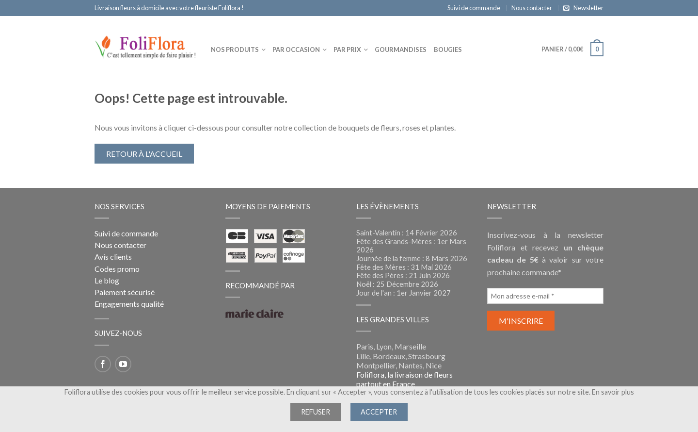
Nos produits (235, 49)
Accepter (379, 412)
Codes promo (117, 268)
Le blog (107, 280)
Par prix (347, 49)
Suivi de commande (473, 8)
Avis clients (113, 256)
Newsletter (588, 8)
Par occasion (296, 49)
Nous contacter (531, 8)
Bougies (448, 49)
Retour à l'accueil (144, 153)
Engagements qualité (129, 303)
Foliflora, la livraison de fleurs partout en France (404, 379)
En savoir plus (613, 392)
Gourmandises (401, 49)
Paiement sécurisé (125, 292)
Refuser (315, 412)
